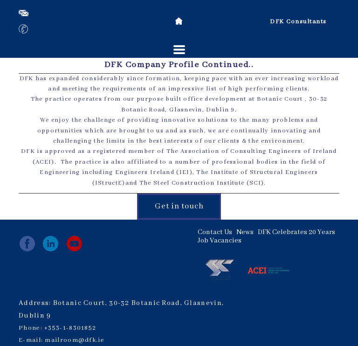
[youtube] (74, 243)
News (245, 232)
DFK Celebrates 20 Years (296, 232)
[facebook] (27, 243)
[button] (179, 49)
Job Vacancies (219, 240)
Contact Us (215, 232)
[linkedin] (50, 243)
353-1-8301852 (72, 328)
